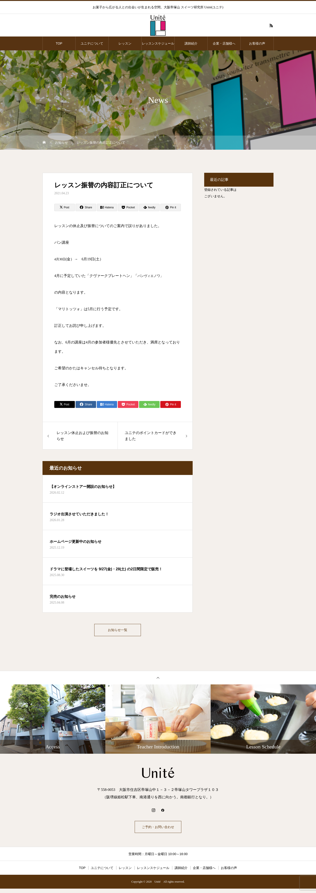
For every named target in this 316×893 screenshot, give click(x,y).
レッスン (124, 43)
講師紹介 (191, 43)
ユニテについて (92, 43)
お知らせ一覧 (117, 631)
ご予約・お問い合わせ (158, 830)
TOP (59, 43)
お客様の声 (257, 43)
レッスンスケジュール (158, 43)
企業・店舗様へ (224, 43)
